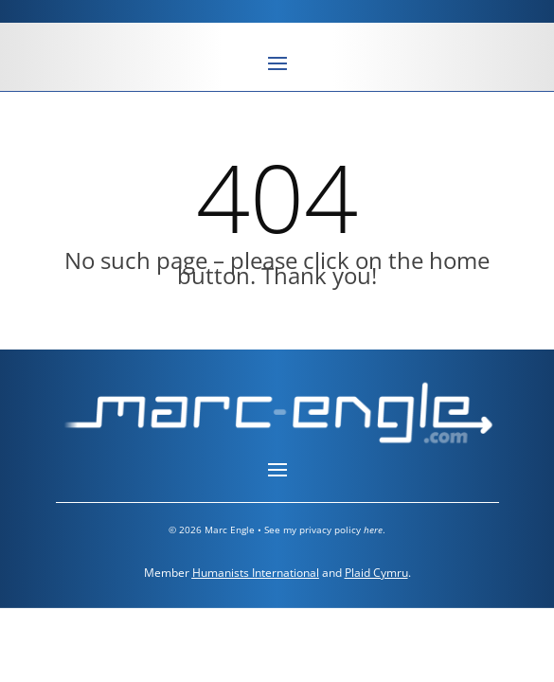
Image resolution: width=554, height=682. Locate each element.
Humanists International (255, 573)
